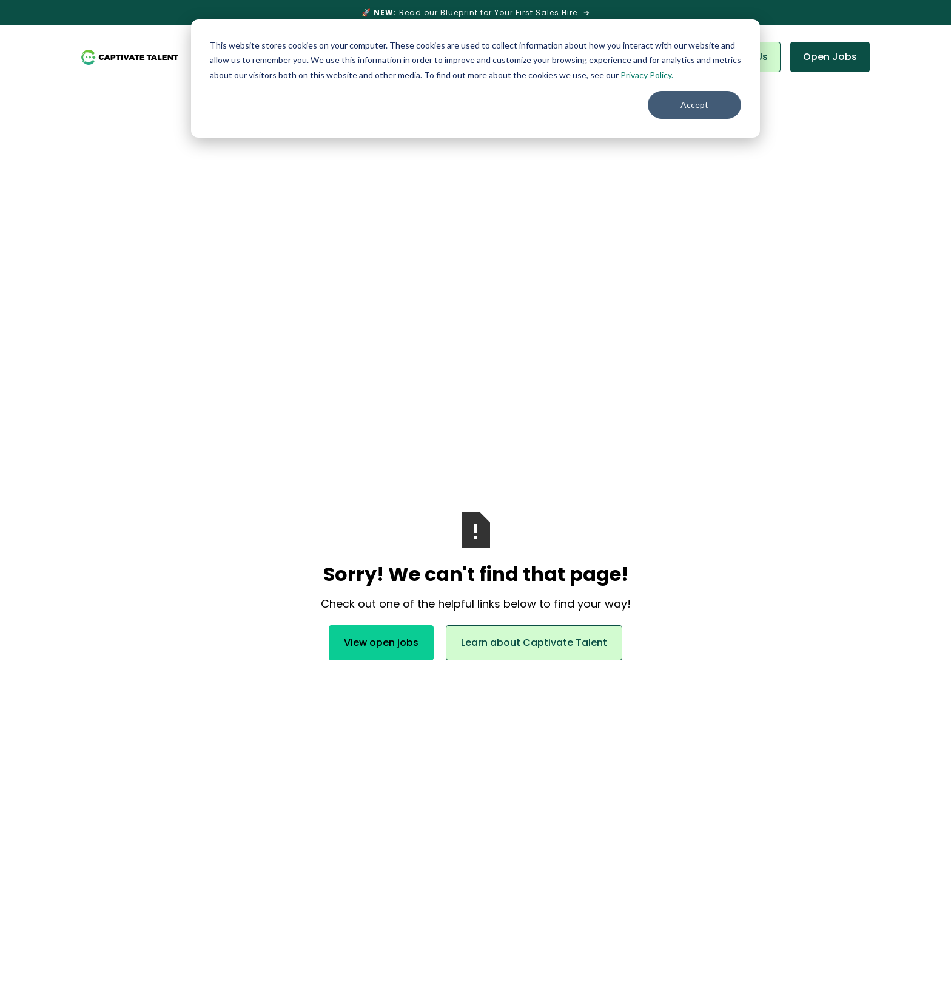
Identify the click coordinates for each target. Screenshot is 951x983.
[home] (129, 57)
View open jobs (381, 642)
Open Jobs (830, 57)
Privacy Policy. (646, 75)
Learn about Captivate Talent (534, 642)
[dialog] (475, 78)
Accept (694, 104)
